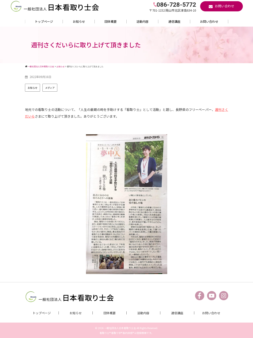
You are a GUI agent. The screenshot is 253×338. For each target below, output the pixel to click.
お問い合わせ (209, 21)
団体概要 (110, 21)
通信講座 (174, 21)
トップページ (44, 21)
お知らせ (79, 21)
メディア (50, 87)
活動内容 (142, 21)
